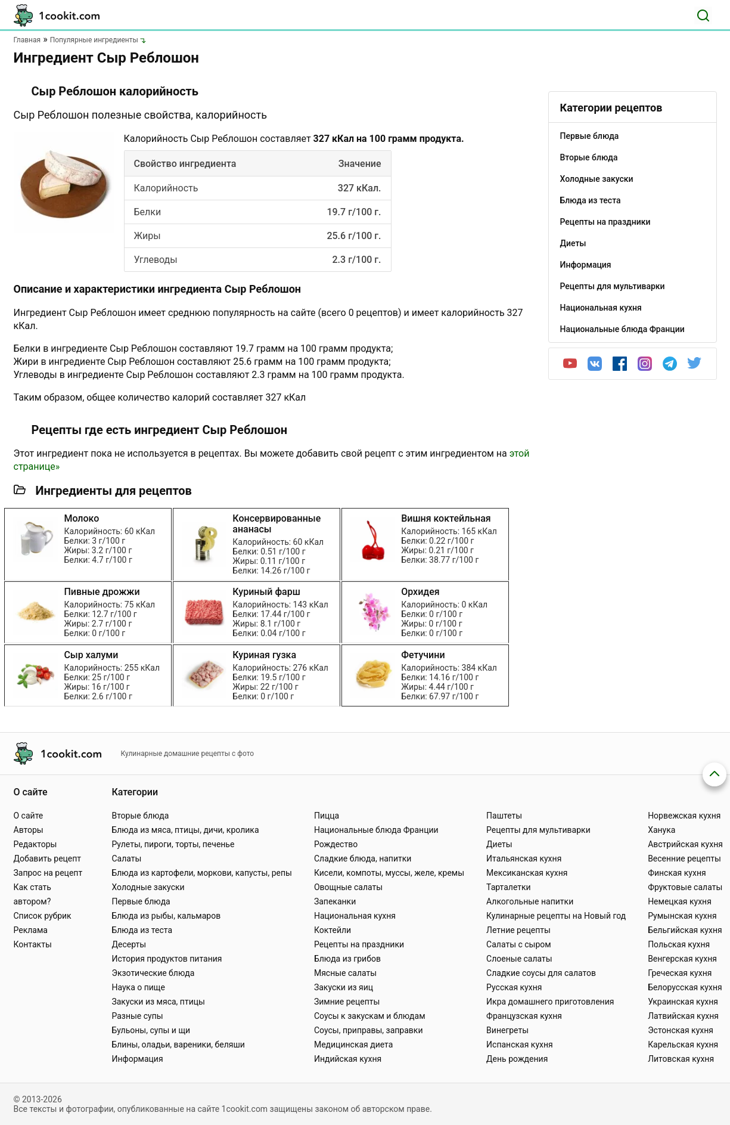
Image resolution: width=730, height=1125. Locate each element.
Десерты (128, 944)
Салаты (126, 858)
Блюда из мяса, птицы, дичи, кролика (185, 830)
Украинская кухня (683, 1001)
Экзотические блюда (152, 973)
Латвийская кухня (683, 1016)
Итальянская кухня (523, 858)
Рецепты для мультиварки (538, 830)
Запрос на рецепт (48, 873)
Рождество (336, 844)
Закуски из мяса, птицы (157, 1001)
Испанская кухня (519, 1044)
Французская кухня (524, 1016)
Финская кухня (677, 873)
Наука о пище (138, 987)
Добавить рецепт (48, 858)
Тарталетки (508, 887)
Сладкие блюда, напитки (363, 858)
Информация (137, 1059)
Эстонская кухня (680, 1030)
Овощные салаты (348, 887)
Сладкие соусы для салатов (541, 973)
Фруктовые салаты (685, 887)
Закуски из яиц (343, 987)
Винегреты (507, 1030)
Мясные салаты (345, 973)
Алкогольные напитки (529, 901)
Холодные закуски (147, 887)
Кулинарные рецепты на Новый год (556, 916)
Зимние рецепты (347, 1001)
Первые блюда (140, 901)
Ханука (661, 830)
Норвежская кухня (684, 815)
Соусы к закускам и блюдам (369, 1016)
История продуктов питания (166, 958)
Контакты (33, 944)
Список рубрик (43, 916)
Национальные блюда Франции (376, 830)
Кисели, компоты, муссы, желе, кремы (389, 873)
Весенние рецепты (684, 858)
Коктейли (332, 930)
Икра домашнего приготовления (550, 1001)
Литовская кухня (681, 1059)
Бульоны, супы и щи (150, 1030)
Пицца (326, 815)
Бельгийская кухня (685, 930)
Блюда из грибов (347, 958)
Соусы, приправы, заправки (368, 1030)
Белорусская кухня (685, 987)
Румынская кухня (682, 916)
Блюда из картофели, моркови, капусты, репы (201, 873)
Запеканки (335, 901)
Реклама (31, 930)
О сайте (29, 815)
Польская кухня (679, 944)
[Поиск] (703, 15)
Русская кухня (514, 987)
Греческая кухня (680, 973)
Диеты (499, 844)
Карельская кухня (683, 1044)
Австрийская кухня (685, 844)
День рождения (517, 1059)
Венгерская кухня (682, 958)
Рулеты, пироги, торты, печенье (172, 844)
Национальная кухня (355, 916)
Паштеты (504, 815)
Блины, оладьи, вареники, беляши (177, 1044)
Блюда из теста (141, 930)
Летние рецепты (518, 930)
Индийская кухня (347, 1059)
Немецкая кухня (680, 901)
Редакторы (35, 844)
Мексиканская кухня (526, 873)
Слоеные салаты (519, 958)
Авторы (29, 830)
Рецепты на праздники (359, 944)
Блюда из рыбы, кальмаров (165, 916)
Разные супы (137, 1016)
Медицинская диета (353, 1044)
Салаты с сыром (518, 944)
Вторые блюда (140, 815)
